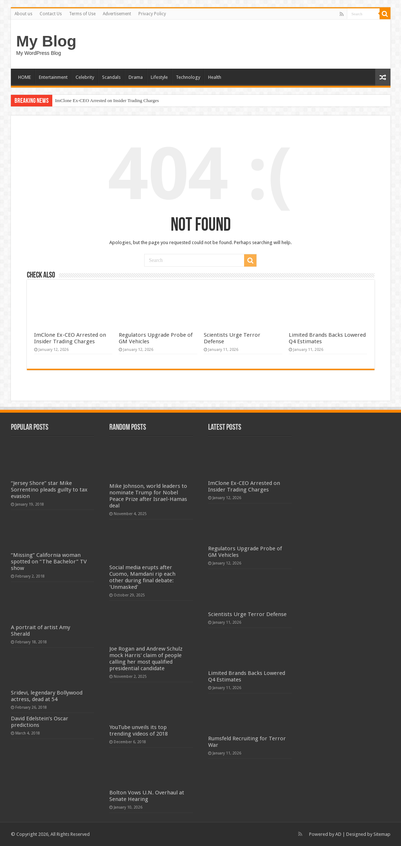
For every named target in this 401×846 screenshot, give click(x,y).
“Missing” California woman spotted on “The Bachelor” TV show (49, 561)
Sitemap (381, 834)
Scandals (111, 77)
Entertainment (53, 77)
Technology (188, 77)
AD (338, 834)
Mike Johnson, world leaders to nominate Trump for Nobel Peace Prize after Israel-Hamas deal (148, 496)
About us (23, 13)
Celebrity (85, 77)
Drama (136, 77)
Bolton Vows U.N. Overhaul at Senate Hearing (146, 795)
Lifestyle (159, 77)
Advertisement (117, 13)
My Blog (46, 41)
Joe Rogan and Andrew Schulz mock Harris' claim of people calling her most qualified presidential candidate (145, 658)
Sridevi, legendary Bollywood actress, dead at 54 (46, 696)
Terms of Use (82, 13)
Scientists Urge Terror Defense (247, 614)
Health (214, 77)
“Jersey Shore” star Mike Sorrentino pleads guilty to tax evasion (49, 489)
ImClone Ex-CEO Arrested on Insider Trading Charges (107, 100)
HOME (24, 77)
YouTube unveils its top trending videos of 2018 (138, 730)
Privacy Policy (152, 13)
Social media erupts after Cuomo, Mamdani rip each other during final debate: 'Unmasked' (142, 577)
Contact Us (51, 13)
